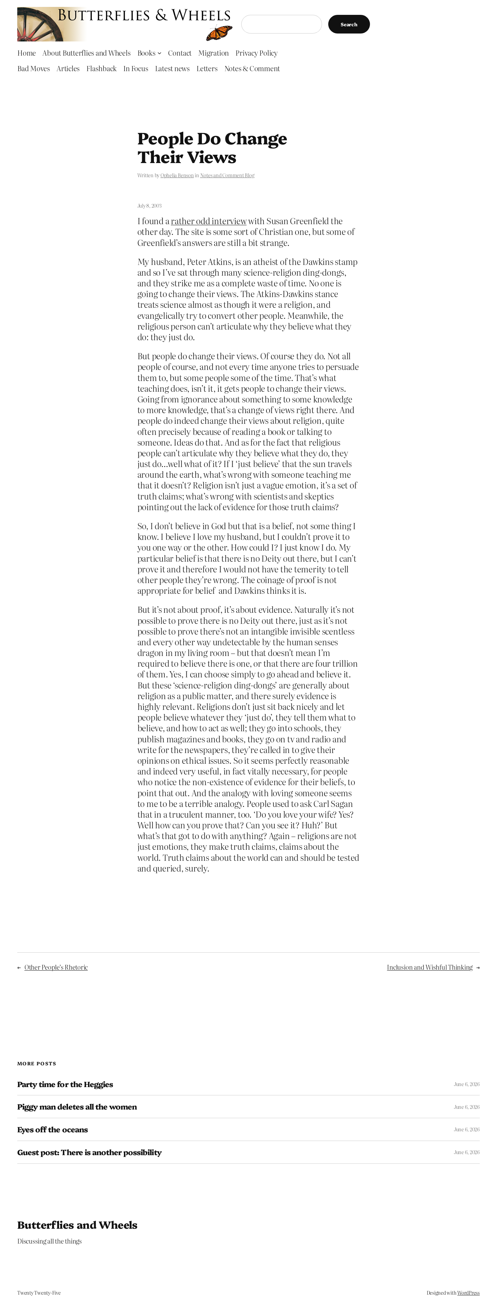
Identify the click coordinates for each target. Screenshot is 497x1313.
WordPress (468, 1292)
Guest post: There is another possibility (89, 1152)
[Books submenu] (159, 52)
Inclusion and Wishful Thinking (429, 967)
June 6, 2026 (467, 1084)
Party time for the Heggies (65, 1084)
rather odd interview (208, 221)
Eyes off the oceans (52, 1129)
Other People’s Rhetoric (56, 967)
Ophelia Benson (177, 175)
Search (349, 24)
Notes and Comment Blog (227, 175)
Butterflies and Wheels (77, 1224)
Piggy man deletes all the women (77, 1106)
